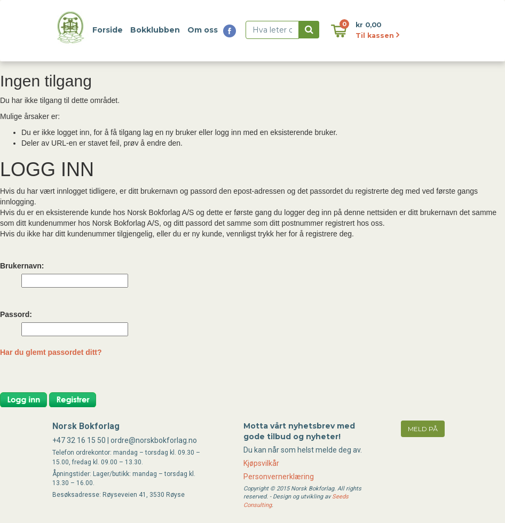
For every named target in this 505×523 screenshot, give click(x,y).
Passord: (16, 314)
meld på (423, 429)
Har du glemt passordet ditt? (51, 352)
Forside (107, 30)
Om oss (202, 30)
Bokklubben (155, 30)
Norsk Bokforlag (86, 426)
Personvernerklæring (278, 476)
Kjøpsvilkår (261, 463)
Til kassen (377, 35)
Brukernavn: (22, 266)
